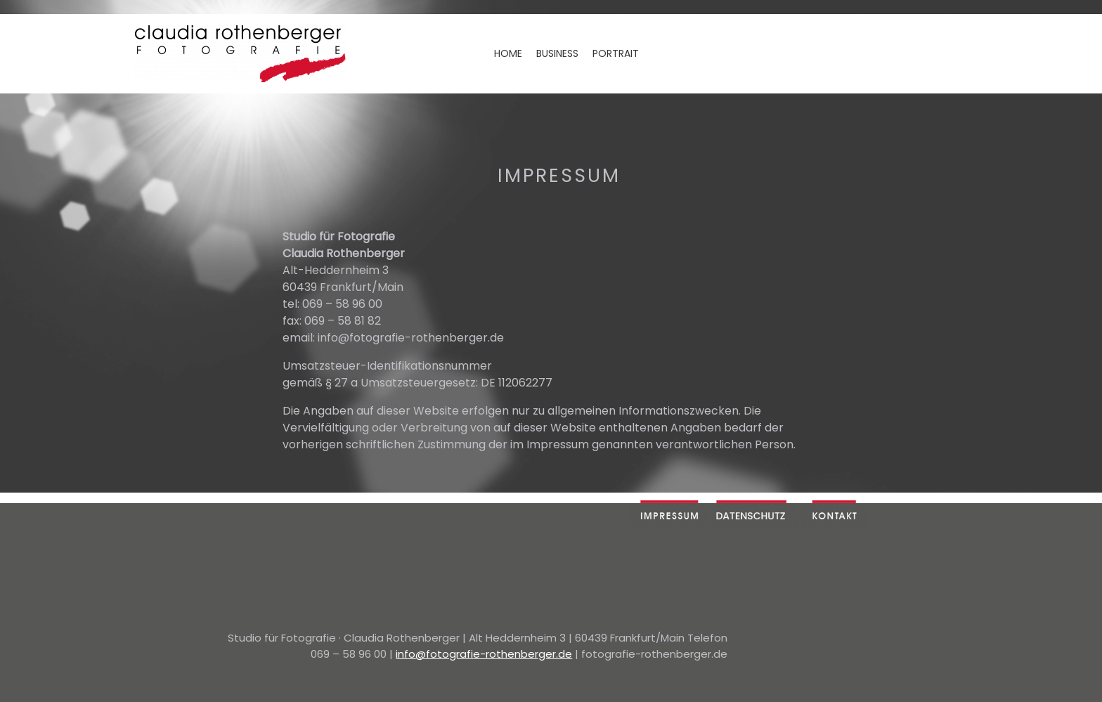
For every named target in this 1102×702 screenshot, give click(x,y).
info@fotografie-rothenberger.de (484, 653)
